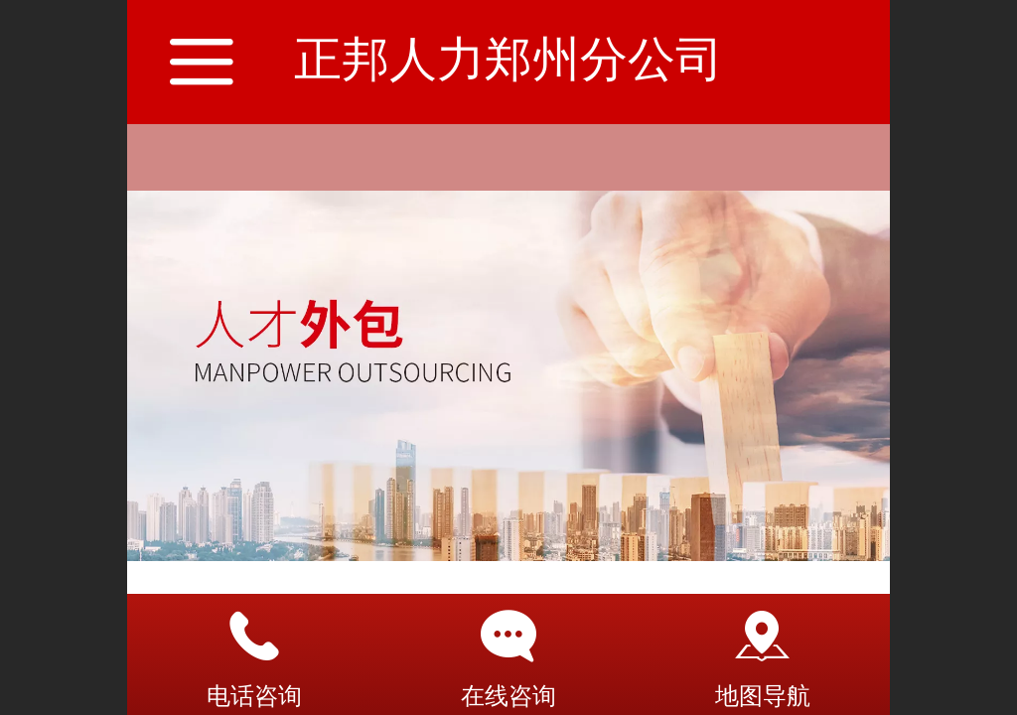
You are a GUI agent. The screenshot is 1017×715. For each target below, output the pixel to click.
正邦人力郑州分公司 (508, 59)
